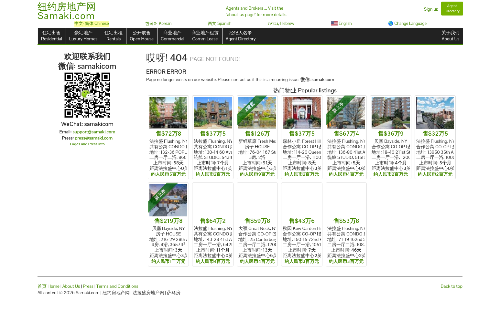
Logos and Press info (87, 144)
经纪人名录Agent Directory (241, 36)
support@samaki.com (93, 132)
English (341, 23)
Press (88, 286)
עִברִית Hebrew (281, 23)
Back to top (451, 286)
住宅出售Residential (51, 36)
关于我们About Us (450, 36)
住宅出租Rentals (113, 36)
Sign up (431, 9)
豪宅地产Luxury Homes (83, 36)
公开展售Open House (142, 36)
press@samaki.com (94, 138)
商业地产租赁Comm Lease (205, 36)
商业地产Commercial (172, 36)
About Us (71, 286)
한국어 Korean (158, 23)
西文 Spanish (220, 23)
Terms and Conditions (117, 286)
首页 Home (49, 286)
